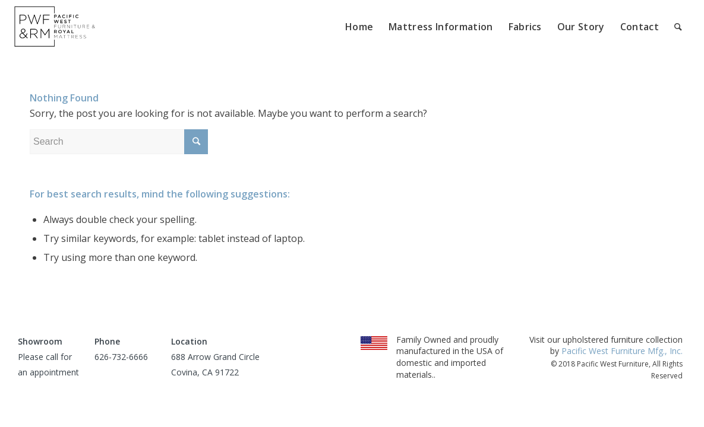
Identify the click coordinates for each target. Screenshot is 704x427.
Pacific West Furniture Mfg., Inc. (622, 350)
